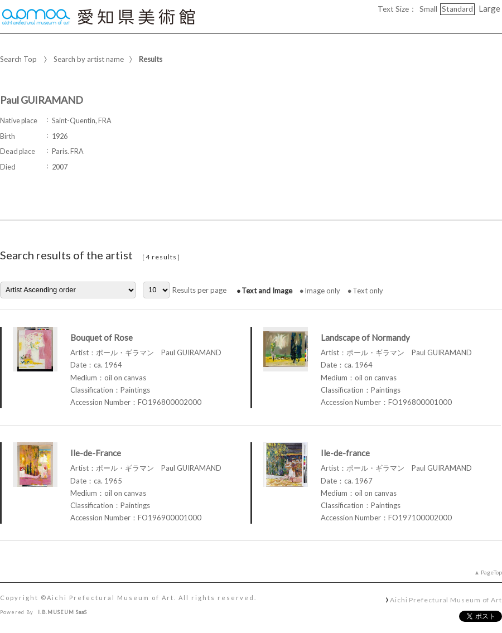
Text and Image (267, 290)
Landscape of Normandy (365, 337)
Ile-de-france (345, 453)
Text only (368, 290)
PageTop (491, 572)
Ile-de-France (95, 453)
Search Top (18, 59)
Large (489, 8)
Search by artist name (89, 59)
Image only (322, 290)
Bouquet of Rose (101, 337)
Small (428, 8)
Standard (457, 8)
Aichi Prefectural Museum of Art (446, 599)
